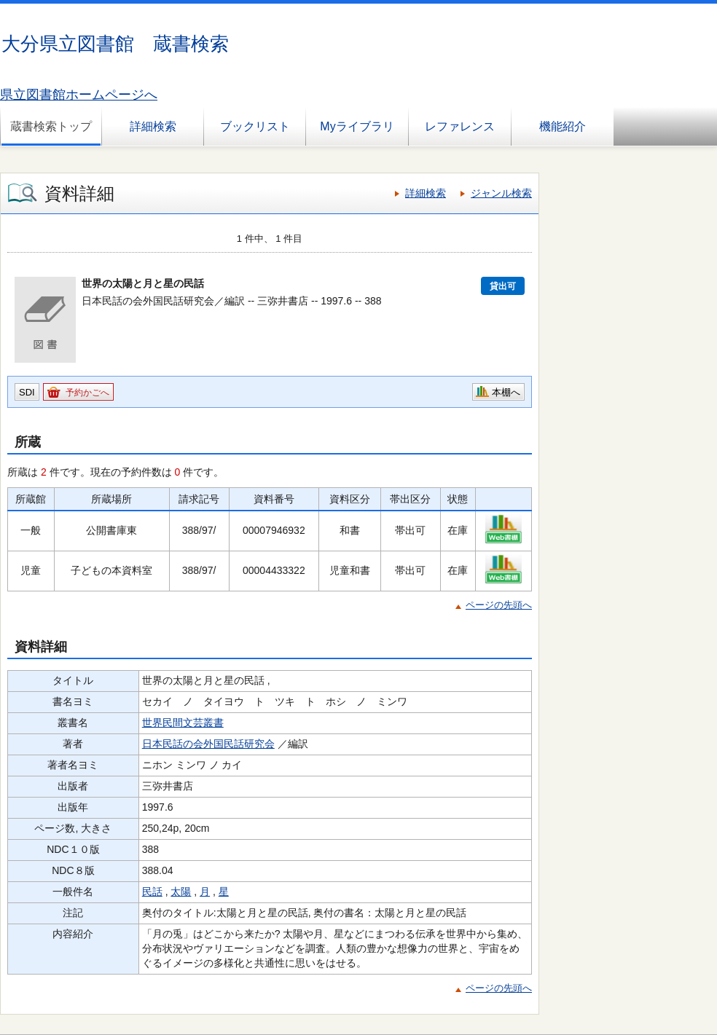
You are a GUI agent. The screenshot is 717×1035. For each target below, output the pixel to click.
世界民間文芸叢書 (183, 722)
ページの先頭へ (499, 604)
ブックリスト (255, 126)
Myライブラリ (356, 126)
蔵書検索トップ (51, 126)
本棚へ (506, 392)
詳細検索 (153, 126)
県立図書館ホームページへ (78, 94)
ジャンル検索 (501, 193)
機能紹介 (562, 126)
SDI (27, 392)
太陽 (181, 891)
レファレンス (460, 126)
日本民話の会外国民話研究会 (208, 743)
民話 (152, 891)
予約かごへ (87, 392)
